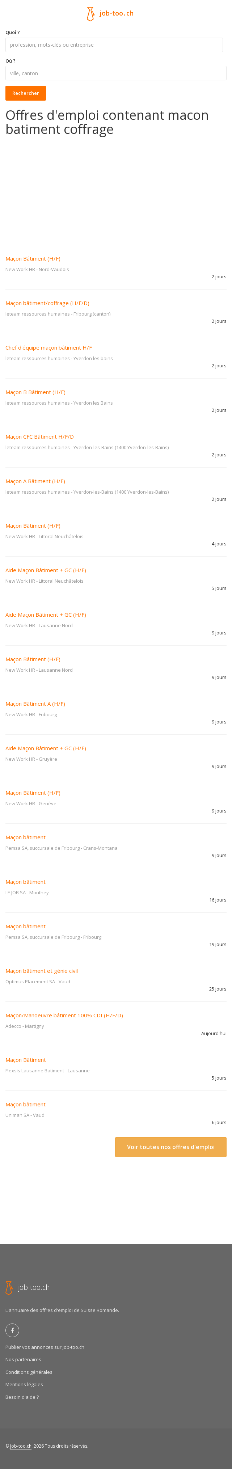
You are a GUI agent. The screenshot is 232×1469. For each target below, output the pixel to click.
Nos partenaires (23, 1359)
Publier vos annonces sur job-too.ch (44, 1347)
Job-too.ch (20, 1446)
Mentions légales (24, 1384)
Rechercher (25, 93)
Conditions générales (28, 1372)
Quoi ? (12, 32)
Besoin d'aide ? (22, 1397)
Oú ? (10, 61)
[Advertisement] (116, 190)
